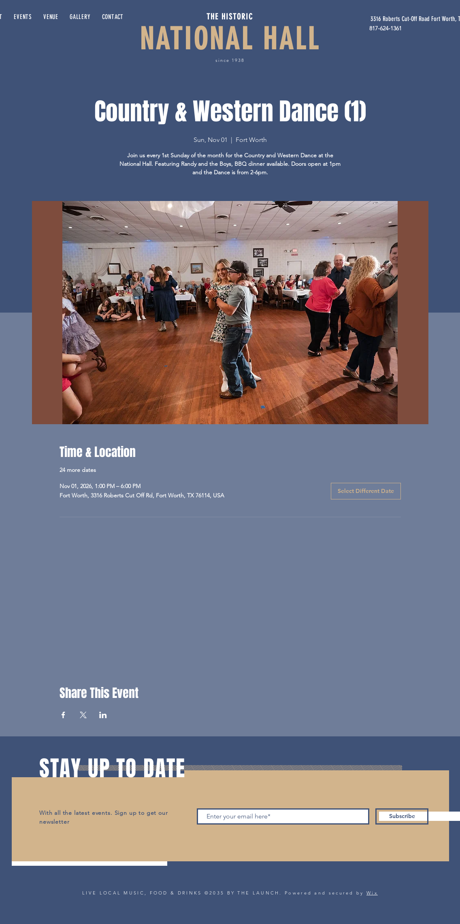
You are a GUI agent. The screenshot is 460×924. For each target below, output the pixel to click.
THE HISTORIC (230, 16)
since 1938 (230, 60)
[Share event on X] (83, 715)
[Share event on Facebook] (63, 715)
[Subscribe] (401, 816)
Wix (372, 893)
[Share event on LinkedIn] (103, 715)
